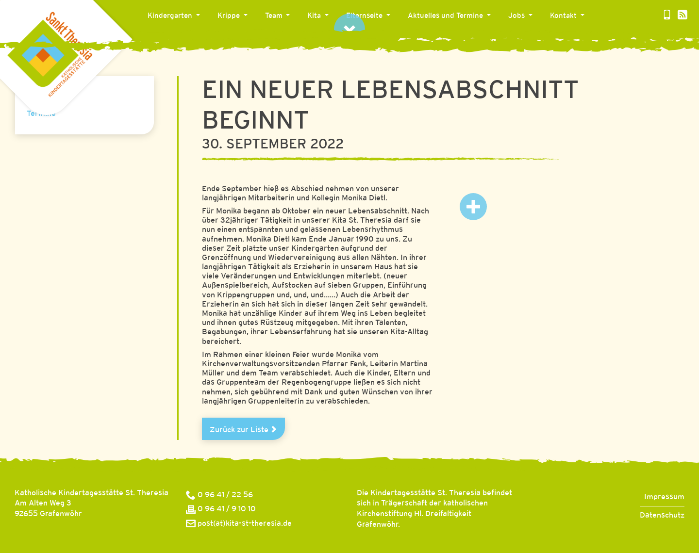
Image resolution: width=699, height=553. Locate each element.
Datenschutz (662, 515)
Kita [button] (315, 16)
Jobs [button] (517, 16)
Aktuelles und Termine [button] (446, 16)
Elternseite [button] (365, 16)
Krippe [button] (229, 16)
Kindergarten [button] (171, 16)
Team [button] (274, 16)
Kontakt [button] (564, 16)
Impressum (664, 497)
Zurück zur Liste (243, 430)
